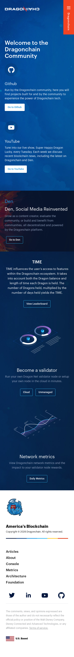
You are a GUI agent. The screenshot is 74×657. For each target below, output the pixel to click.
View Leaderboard (37, 304)
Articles (12, 551)
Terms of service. (38, 628)
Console (12, 564)
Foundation (15, 582)
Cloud (26, 392)
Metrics (12, 570)
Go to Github (15, 107)
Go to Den (14, 240)
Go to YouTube (16, 169)
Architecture (16, 576)
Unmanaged (45, 392)
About (11, 557)
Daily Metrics (37, 478)
